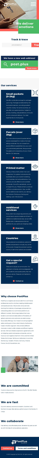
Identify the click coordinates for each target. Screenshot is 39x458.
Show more (19, 122)
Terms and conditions (27, 448)
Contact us (7, 448)
